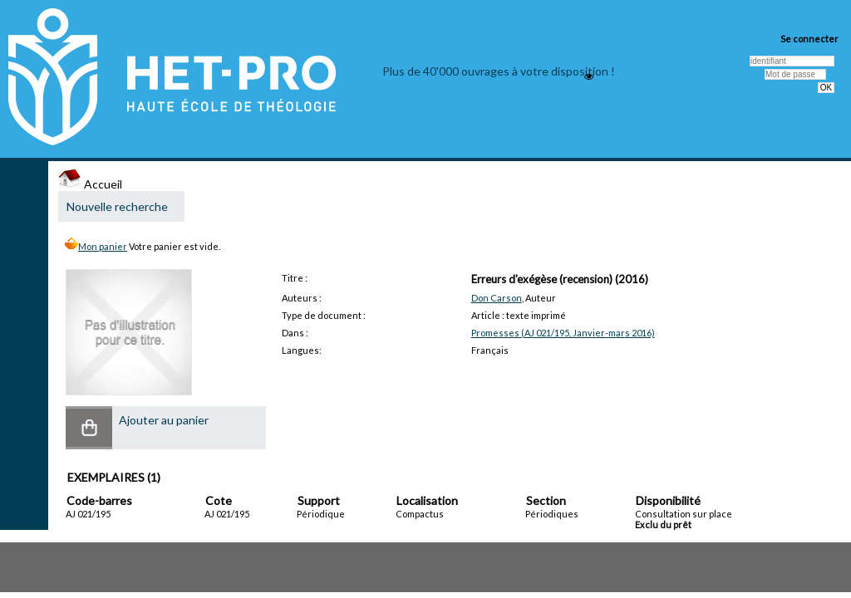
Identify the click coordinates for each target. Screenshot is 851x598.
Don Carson (496, 297)
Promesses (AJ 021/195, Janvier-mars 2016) (563, 332)
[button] (89, 428)
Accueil (90, 184)
